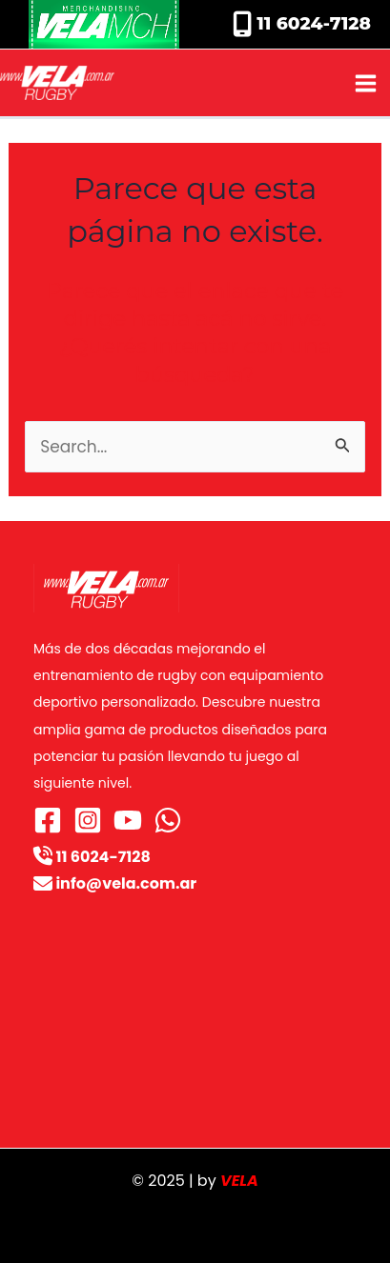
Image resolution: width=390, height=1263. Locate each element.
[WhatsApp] (168, 820)
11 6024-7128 (311, 23)
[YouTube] (127, 820)
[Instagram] (87, 820)
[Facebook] (47, 820)
